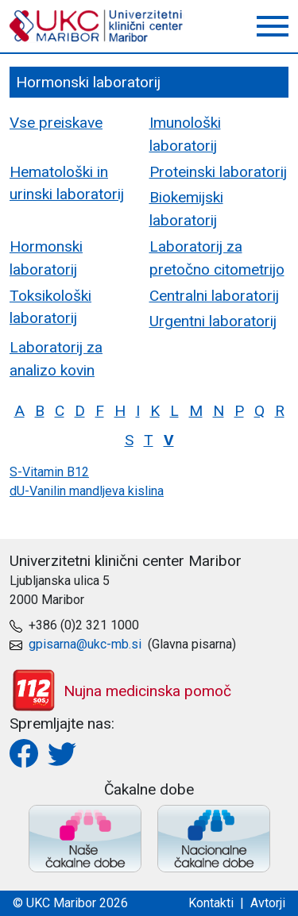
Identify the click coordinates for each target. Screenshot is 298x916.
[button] (272, 26)
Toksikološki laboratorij (50, 307)
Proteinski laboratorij (218, 172)
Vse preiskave (56, 123)
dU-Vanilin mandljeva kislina (87, 490)
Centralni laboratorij (214, 296)
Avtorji (267, 902)
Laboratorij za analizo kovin (56, 358)
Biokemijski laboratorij (186, 208)
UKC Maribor (97, 26)
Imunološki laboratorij (185, 134)
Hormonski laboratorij (46, 258)
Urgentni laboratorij (213, 321)
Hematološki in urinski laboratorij (67, 183)
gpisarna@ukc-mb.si (85, 644)
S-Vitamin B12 (49, 471)
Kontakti (211, 902)
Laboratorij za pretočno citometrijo (216, 258)
